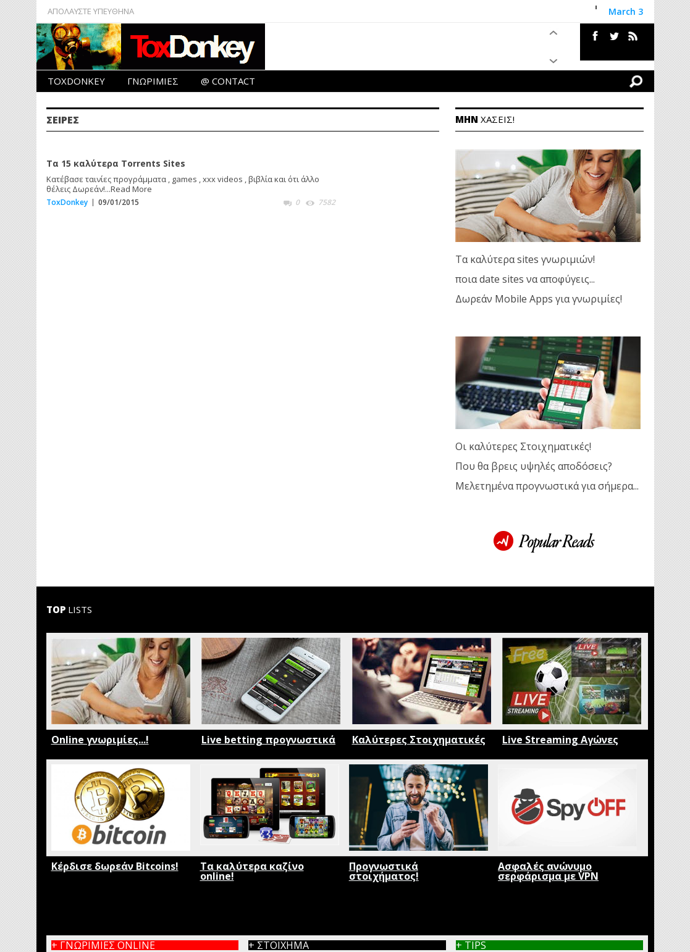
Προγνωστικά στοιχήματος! (384, 871)
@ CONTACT (228, 81)
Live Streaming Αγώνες (560, 739)
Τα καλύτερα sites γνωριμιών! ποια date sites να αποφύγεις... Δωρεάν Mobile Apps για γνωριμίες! (538, 279)
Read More (131, 188)
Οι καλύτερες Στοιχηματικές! (523, 446)
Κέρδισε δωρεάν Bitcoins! (115, 866)
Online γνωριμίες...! (100, 739)
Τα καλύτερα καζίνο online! (252, 871)
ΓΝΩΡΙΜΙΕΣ (153, 81)
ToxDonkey (67, 202)
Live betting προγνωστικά (268, 739)
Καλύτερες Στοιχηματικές (419, 739)
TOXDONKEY (76, 81)
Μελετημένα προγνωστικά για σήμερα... (547, 486)
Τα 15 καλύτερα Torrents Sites (115, 163)
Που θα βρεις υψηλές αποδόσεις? (533, 466)
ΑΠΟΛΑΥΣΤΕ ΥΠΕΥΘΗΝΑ (91, 11)
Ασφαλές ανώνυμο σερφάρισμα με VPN (548, 871)
